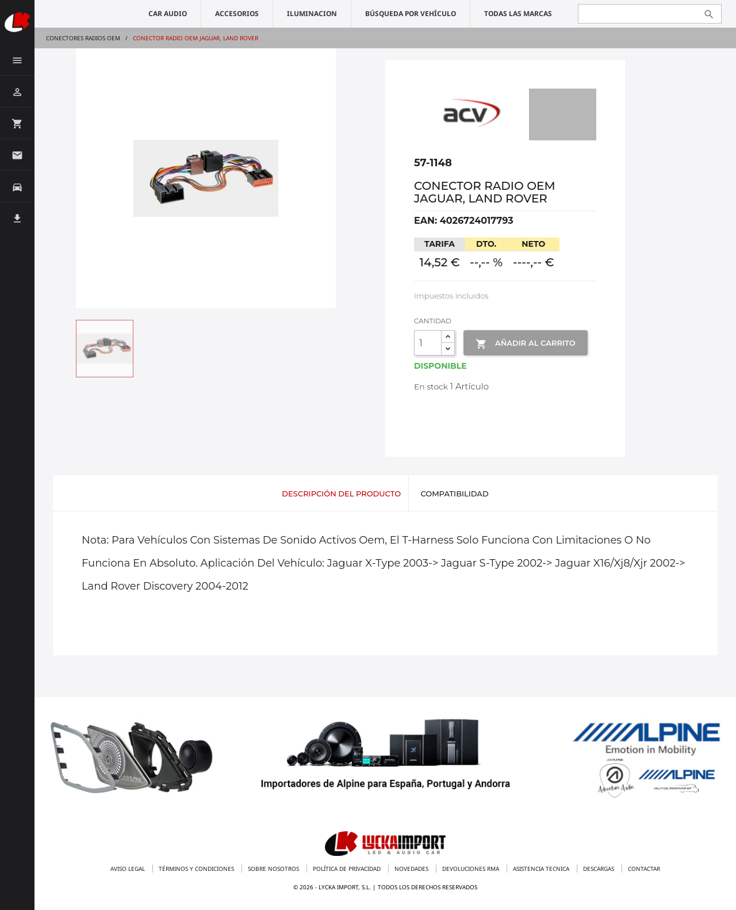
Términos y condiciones (197, 869)
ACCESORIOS (237, 13)
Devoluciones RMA (471, 869)
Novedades (412, 869)
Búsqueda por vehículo (410, 13)
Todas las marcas (518, 13)
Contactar (644, 869)
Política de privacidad (347, 869)
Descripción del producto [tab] (341, 493)
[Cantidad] (428, 342)
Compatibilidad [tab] (454, 493)
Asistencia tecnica (542, 869)
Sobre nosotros (274, 869)
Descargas (599, 869)
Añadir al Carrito (525, 344)
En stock (431, 386)
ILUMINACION (312, 13)
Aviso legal (128, 869)
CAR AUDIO (167, 13)
